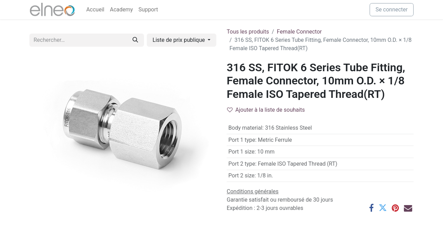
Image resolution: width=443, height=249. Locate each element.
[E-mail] (408, 208)
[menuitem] (95, 10)
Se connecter (392, 9)
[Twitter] (383, 208)
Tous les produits (248, 31)
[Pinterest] (395, 208)
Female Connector (299, 31)
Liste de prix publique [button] (179, 40)
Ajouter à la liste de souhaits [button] (266, 110)
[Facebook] (371, 208)
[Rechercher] (135, 40)
